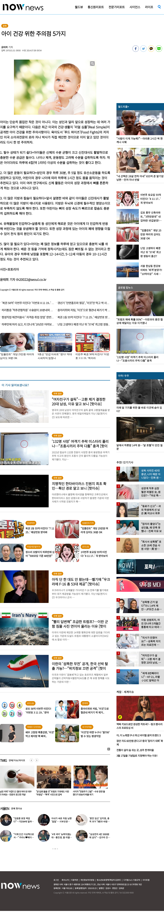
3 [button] (57, 848)
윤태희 (4, 47)
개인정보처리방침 (87, 880)
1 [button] (53, 848)
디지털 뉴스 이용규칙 (131, 880)
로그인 (56, 880)
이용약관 (74, 880)
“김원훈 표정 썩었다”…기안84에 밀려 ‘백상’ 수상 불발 (22, 821)
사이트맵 (145, 880)
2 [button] (55, 848)
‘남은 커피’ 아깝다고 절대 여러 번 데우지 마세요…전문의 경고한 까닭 (51, 793)
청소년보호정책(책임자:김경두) (109, 880)
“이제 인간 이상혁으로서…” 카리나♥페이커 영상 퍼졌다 (23, 837)
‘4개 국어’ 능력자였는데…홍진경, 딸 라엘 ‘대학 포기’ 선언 (61, 837)
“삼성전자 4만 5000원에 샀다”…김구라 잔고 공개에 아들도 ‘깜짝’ (99, 837)
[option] (52, 782)
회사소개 (65, 880)
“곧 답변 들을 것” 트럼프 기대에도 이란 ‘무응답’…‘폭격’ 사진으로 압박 (88, 793)
